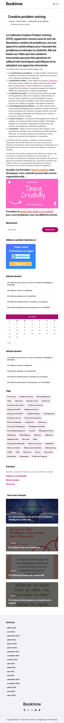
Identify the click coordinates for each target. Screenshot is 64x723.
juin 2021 (10, 671)
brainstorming (19, 86)
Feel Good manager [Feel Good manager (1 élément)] (14, 422)
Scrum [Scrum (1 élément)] (38, 452)
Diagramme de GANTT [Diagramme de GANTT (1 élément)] (15, 413)
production (53, 81)
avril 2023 (11, 632)
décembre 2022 (13, 636)
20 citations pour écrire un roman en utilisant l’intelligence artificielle (30, 283)
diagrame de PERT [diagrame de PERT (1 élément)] (14, 409)
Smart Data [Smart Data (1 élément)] (49, 452)
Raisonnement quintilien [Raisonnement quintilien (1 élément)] (33, 448)
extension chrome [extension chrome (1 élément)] (14, 418)
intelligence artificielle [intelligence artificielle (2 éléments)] (37, 426)
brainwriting (48, 86)
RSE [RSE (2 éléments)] (18, 452)
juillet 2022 (11, 640)
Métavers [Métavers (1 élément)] (38, 435)
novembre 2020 (13, 683)
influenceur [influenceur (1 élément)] (43, 422)
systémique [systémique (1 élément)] (25, 456)
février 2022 (12, 644)
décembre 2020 (13, 679)
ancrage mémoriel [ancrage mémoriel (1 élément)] (43, 396)
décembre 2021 (13, 652)
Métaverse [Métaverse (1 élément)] (49, 435)
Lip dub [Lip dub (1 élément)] (32, 430)
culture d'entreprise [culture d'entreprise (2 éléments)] (36, 405)
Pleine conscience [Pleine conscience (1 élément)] (35, 443)
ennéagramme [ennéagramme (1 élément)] (50, 413)
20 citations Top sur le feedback (19, 290)
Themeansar (52, 719)
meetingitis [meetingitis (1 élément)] (12, 435)
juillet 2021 (11, 667)
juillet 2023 (11, 628)
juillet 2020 (11, 687)
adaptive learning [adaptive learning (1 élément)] (26, 396)
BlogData (41, 719)
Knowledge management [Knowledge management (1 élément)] (16, 430)
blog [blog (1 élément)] (9, 401)
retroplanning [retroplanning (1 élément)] (51, 448)
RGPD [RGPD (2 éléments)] (10, 452)
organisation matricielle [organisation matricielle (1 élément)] (16, 443)
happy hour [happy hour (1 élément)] (30, 422)
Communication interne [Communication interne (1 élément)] (16, 405)
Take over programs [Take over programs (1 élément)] (40, 456)
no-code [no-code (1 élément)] (26, 439)
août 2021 (11, 663)
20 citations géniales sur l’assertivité (21, 296)
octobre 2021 (12, 659)
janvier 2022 (12, 648)
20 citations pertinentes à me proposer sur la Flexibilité (28, 307)
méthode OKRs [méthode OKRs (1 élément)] (13, 439)
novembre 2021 (13, 655)
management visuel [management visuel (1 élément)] (46, 430)
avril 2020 (11, 691)
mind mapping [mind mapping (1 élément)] (25, 435)
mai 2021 (10, 675)
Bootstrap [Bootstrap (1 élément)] (19, 401)
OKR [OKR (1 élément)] (35, 439)
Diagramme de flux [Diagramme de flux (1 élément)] (31, 409)
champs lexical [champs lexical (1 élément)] (32, 401)
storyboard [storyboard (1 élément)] (12, 456)
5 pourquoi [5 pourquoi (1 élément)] (12, 396)
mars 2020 (11, 695)
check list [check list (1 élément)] (46, 401)
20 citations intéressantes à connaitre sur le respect (27, 302)
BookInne (14, 3)
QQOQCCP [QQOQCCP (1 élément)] (50, 443)
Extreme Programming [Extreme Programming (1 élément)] (33, 418)
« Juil (8, 343)
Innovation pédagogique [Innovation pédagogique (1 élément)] (16, 426)
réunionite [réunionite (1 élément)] (27, 452)
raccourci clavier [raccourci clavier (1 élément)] (14, 448)
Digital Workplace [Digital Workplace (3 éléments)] (34, 413)
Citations (13, 512)
